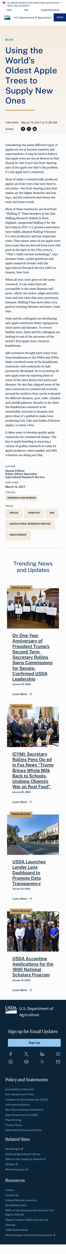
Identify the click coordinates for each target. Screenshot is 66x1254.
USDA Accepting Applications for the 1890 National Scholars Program (32, 967)
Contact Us (12, 1195)
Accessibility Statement (19, 1089)
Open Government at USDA (21, 1115)
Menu (60, 17)
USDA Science (18, 534)
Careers (9, 1190)
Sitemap (10, 1224)
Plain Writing (13, 1120)
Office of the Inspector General (25, 1159)
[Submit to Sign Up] (34, 1043)
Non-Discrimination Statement (24, 1109)
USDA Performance (16, 1230)
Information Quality (17, 1104)
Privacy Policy (13, 1125)
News (9, 9)
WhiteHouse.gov (16, 1169)
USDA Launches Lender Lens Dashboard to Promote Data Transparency (29, 872)
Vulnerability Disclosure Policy (23, 1130)
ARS (52, 512)
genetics (34, 512)
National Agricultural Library (22, 1154)
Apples (14, 512)
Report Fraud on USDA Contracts (26, 1219)
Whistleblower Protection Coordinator (30, 1235)
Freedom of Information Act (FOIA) (26, 1099)
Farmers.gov (14, 1149)
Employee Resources (50, 9)
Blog (26, 9)
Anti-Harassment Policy (19, 1094)
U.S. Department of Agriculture (32, 17)
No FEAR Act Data (16, 1205)
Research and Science (21, 498)
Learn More (19, 694)
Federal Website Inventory (21, 1200)
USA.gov (11, 1164)
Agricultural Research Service (30, 523)
